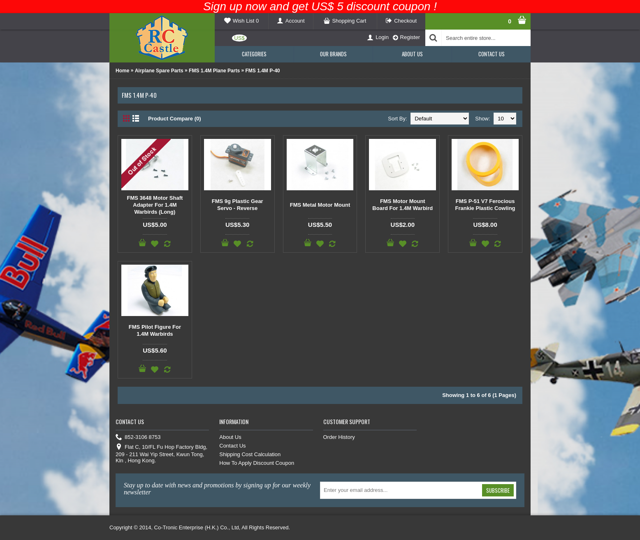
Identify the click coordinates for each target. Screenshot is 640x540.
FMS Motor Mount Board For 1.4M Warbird (402, 204)
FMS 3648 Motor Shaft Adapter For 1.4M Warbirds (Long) (155, 205)
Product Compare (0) (174, 118)
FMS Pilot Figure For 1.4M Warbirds (155, 330)
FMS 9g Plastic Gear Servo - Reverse (237, 204)
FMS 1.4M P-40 (262, 71)
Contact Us (232, 446)
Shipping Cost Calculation (250, 454)
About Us (230, 437)
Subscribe (498, 490)
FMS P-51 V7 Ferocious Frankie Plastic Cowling (485, 204)
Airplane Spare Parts (159, 71)
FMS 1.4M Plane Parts (214, 71)
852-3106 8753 (138, 437)
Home (122, 71)
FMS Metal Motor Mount (320, 205)
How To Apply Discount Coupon (256, 463)
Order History (339, 437)
